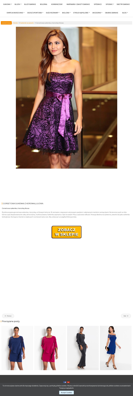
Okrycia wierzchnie (15, 13)
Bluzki (17, 4)
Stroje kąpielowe (80, 13)
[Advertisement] (66, 185)
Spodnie (109, 4)
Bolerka (43, 4)
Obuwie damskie (111, 13)
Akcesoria (96, 13)
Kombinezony (56, 4)
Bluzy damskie (30, 4)
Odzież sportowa (34, 13)
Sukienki (6, 4)
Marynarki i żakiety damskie (78, 4)
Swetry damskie (123, 4)
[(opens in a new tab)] (116, 348)
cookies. (64, 386)
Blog (124, 13)
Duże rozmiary (52, 13)
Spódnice (98, 4)
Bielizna (65, 13)
